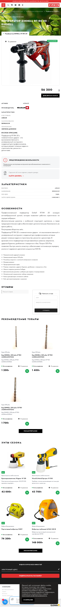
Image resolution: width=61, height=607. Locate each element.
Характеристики (7, 112)
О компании (6, 587)
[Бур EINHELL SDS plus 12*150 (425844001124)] (16, 377)
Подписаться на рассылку (30, 576)
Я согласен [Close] (28, 600)
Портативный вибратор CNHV (11, 529)
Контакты (4, 593)
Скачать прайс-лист (7, 595)
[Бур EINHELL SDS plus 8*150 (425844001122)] (16, 325)
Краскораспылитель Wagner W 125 (13, 478)
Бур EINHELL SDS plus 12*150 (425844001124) (11, 408)
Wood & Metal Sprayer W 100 (42, 478)
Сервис (4, 591)
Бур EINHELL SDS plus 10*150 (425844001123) (42, 356)
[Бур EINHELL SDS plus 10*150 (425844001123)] (47, 325)
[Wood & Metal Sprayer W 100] (47, 448)
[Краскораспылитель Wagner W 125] (16, 448)
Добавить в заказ (50, 95)
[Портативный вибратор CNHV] (16, 499)
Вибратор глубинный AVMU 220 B (44, 529)
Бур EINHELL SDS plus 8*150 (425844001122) (11, 356)
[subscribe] (30, 569)
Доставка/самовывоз (8, 589)
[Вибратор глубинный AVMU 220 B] (47, 499)
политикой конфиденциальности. (34, 595)
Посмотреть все (30, 431)
